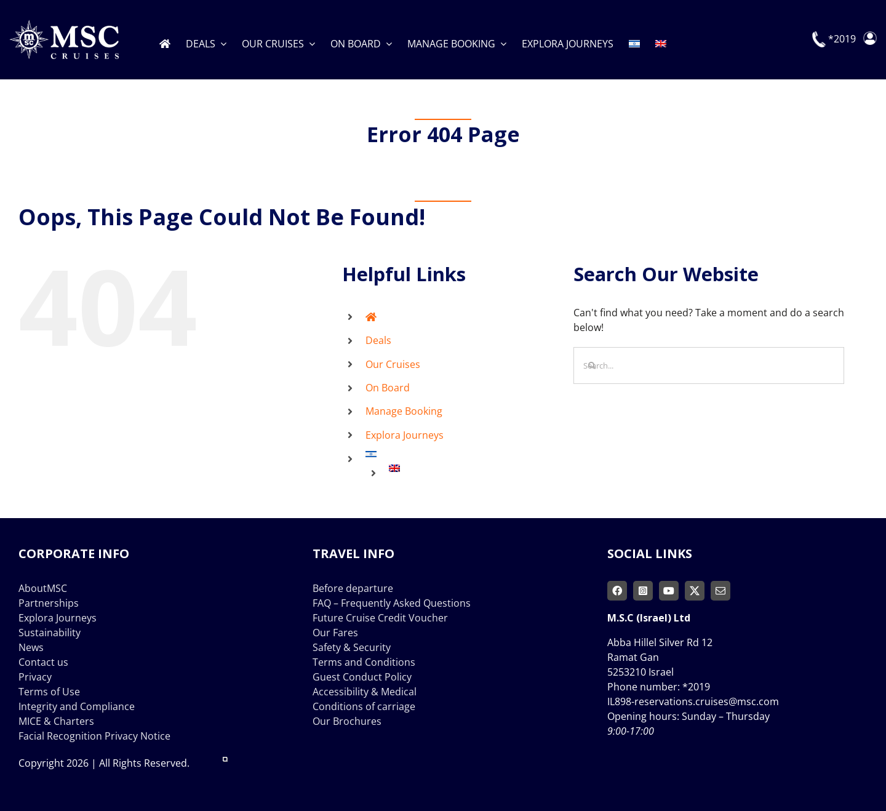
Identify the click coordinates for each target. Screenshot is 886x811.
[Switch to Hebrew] (634, 39)
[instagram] (643, 591)
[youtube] (669, 591)
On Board (387, 387)
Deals (378, 340)
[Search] (591, 365)
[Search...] (708, 365)
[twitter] (694, 591)
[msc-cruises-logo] (64, 24)
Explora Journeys (404, 435)
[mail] (720, 591)
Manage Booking (403, 411)
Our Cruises (392, 364)
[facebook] (617, 591)
